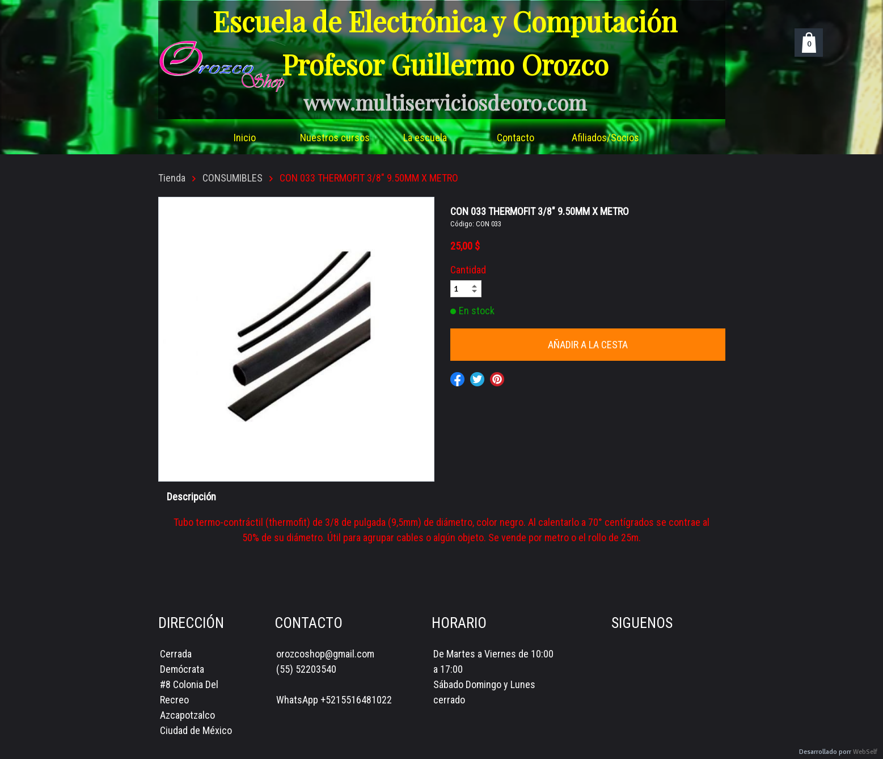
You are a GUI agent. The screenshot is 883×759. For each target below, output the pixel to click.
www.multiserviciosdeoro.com (444, 102)
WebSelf (865, 752)
